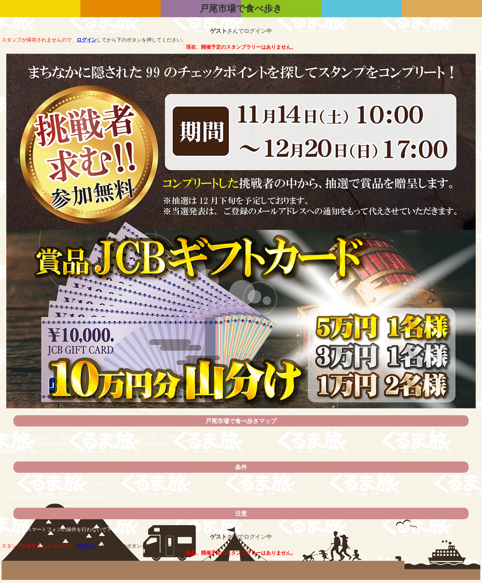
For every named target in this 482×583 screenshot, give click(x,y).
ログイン (87, 39)
